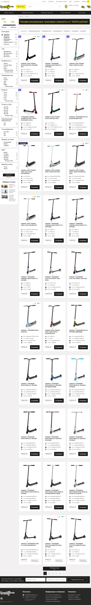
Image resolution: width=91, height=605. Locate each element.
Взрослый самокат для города (12, 186)
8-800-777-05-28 (73, 5)
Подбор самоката (9, 12)
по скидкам (83, 31)
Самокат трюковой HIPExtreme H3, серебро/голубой (77, 385)
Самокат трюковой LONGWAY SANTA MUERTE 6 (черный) (53, 65)
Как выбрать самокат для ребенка (12, 191)
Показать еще (54, 568)
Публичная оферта (52, 599)
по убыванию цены (46, 31)
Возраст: (5, 90)
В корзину (34, 80)
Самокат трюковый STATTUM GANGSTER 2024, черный (53, 545)
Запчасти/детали (65, 12)
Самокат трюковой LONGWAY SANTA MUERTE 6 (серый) (29, 278)
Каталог (21, 6)
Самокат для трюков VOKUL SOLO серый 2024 (29, 224)
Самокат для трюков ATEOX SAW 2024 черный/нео (29, 65)
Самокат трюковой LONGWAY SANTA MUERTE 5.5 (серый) (78, 225)
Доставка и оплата (74, 595)
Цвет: (4, 150)
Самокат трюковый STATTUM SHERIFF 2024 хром (52, 278)
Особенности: (6, 61)
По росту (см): (7, 104)
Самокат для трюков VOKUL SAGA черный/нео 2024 (77, 172)
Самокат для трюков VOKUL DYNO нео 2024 (76, 64)
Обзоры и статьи (9, 182)
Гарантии (51, 1)
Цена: (4, 19)
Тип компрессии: (7, 129)
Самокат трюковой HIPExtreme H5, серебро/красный (53, 438)
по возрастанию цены (34, 31)
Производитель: (7, 75)
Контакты (76, 1)
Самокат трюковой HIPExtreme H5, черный (29, 437)
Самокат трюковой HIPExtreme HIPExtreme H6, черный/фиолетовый (54, 492)
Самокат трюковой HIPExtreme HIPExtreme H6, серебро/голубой (78, 492)
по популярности (57, 31)
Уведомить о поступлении (34, 560)
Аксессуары (81, 12)
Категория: (5, 31)
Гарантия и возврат (74, 599)
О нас (44, 1)
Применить (9, 175)
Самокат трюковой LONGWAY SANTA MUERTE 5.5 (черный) (54, 225)
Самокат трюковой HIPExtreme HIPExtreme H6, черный (30, 492)
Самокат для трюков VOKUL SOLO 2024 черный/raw (28, 172)
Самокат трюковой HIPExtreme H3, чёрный (29, 384)
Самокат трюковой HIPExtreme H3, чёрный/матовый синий (53, 385)
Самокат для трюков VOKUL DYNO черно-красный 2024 (52, 332)
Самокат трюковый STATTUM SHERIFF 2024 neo (78, 277)
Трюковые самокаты (27, 12)
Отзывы (86, 1)
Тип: (3, 49)
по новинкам (75, 31)
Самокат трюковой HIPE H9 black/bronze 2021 (78, 117)
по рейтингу (67, 31)
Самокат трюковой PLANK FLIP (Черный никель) (30, 544)
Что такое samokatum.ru (53, 595)
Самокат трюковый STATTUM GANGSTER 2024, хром (77, 545)
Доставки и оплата (61, 1)
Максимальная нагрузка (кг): (7, 119)
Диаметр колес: (7, 164)
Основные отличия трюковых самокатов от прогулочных (12, 198)
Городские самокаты (47, 12)
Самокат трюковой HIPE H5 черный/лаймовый (78, 331)
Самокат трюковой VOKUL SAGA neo (30, 331)
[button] (31, 61)
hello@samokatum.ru (30, 595)
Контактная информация (54, 597)
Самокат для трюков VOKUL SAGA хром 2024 (52, 171)
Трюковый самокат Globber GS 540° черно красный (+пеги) (28, 118)
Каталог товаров (73, 597)
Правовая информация (53, 601)
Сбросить (9, 177)
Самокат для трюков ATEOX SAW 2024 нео (52, 117)
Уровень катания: (8, 139)
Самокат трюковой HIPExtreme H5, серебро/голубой (77, 438)
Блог (70, 1)
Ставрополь (5, 1)
